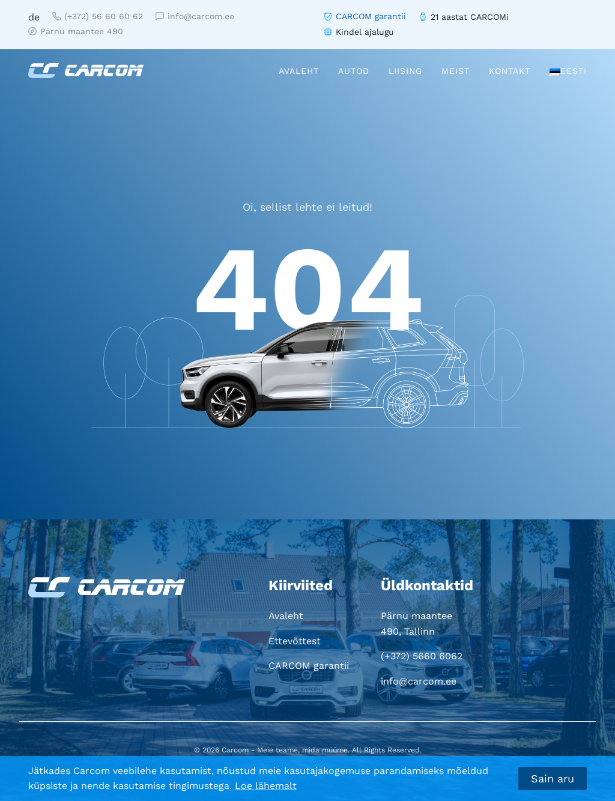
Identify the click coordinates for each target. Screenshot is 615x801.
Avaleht (299, 71)
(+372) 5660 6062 (421, 656)
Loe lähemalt (266, 785)
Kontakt (509, 71)
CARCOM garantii (371, 16)
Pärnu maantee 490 (75, 31)
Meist (455, 71)
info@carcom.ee (195, 16)
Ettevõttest (294, 641)
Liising (405, 71)
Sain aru (552, 778)
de (34, 17)
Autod (353, 71)
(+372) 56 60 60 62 (97, 16)
